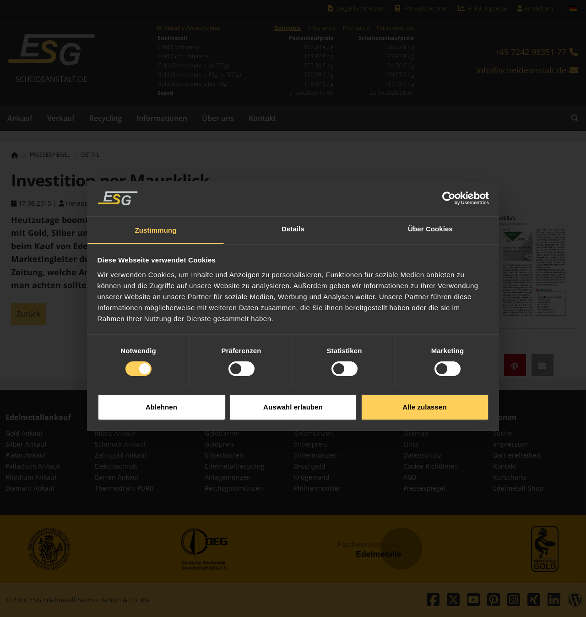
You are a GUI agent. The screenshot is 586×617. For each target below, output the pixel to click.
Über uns (218, 118)
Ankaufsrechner (421, 8)
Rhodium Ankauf (31, 477)
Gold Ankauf (24, 433)
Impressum (510, 444)
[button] (515, 365)
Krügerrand (312, 477)
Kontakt (262, 118)
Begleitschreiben (356, 8)
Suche (502, 433)
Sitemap (416, 433)
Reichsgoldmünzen (234, 488)
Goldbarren (222, 433)
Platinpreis (356, 28)
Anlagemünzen (228, 477)
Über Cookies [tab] (430, 223)
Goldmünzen (313, 433)
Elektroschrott (116, 466)
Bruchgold (310, 466)
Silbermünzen (315, 455)
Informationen (161, 118)
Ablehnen (161, 400)
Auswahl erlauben (293, 400)
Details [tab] (293, 223)
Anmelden (535, 8)
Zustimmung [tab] (156, 224)
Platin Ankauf (25, 455)
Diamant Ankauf (30, 488)
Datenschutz (422, 455)
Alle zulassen (424, 400)
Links (411, 444)
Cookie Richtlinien (430, 466)
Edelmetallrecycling (235, 466)
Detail (90, 154)
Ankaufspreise (483, 8)
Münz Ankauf (115, 433)
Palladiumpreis (395, 28)
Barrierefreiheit (517, 455)
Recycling (105, 118)
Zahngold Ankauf (121, 455)
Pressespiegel (424, 488)
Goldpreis (287, 28)
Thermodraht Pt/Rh (124, 488)
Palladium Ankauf (32, 466)
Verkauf (61, 118)
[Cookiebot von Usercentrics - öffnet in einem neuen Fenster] (449, 192)
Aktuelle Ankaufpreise (188, 28)
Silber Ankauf (26, 444)
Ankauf (20, 118)
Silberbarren (224, 455)
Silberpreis (322, 28)
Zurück (28, 314)
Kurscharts (509, 477)
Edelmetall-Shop (518, 488)
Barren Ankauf (117, 477)
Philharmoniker (317, 488)
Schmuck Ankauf (120, 444)
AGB (409, 477)
